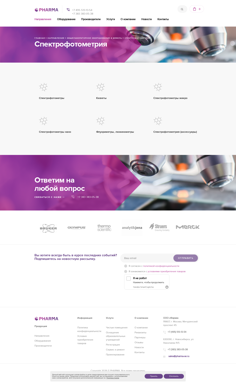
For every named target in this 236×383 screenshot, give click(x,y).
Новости (146, 19)
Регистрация (113, 344)
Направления (42, 19)
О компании (128, 19)
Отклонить (174, 376)
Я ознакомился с (157, 271)
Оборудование (66, 19)
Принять (153, 376)
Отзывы (139, 342)
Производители (91, 19)
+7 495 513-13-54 (82, 10)
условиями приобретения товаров (167, 271)
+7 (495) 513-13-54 (177, 331)
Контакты (163, 19)
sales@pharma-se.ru (178, 356)
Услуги (110, 19)
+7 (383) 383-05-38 (178, 349)
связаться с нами (49, 197)
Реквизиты (140, 332)
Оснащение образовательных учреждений (115, 336)
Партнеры (140, 337)
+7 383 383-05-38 (82, 13)
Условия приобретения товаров (85, 340)
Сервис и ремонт (115, 349)
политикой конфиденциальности (161, 266)
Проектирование (115, 354)
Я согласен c (154, 266)
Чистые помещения (116, 327)
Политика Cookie (112, 378)
